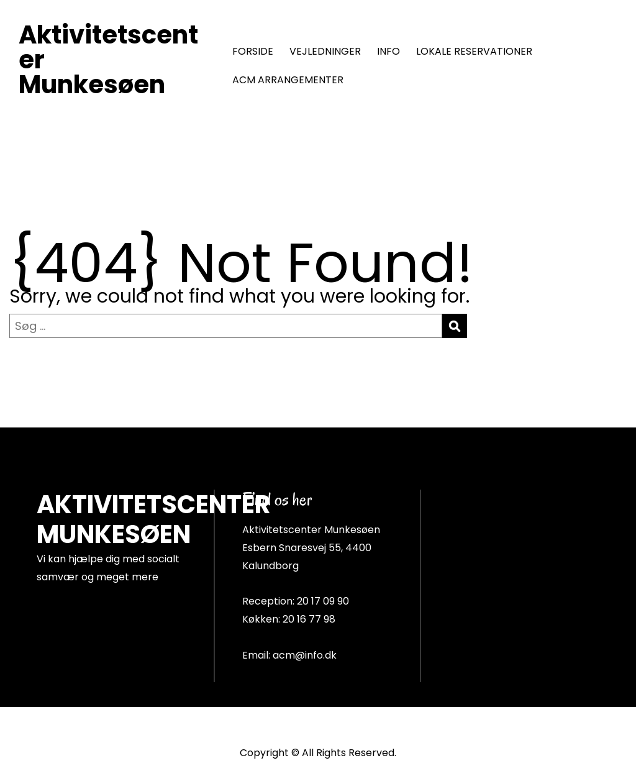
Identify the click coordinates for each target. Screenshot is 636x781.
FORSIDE (252, 51)
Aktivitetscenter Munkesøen (108, 59)
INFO (388, 51)
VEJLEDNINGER (325, 51)
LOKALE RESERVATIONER (474, 51)
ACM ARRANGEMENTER (287, 80)
